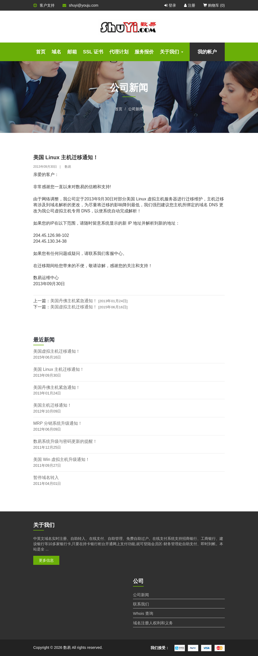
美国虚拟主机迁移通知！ (89, 307)
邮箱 (72, 51)
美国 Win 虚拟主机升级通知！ (61, 459)
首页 (40, 51)
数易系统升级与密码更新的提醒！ (65, 441)
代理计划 (118, 51)
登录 (170, 5)
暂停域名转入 (46, 477)
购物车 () (214, 5)
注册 (189, 5)
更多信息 (46, 560)
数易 (68, 167)
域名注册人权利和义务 (153, 623)
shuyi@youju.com (80, 5)
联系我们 (141, 604)
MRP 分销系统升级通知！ (57, 423)
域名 (56, 51)
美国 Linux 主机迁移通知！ (58, 369)
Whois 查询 (143, 613)
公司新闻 (135, 109)
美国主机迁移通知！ (52, 405)
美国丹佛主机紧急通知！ (89, 300)
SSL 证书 (93, 51)
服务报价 (144, 51)
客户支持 (44, 5)
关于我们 (171, 51)
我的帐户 (207, 51)
